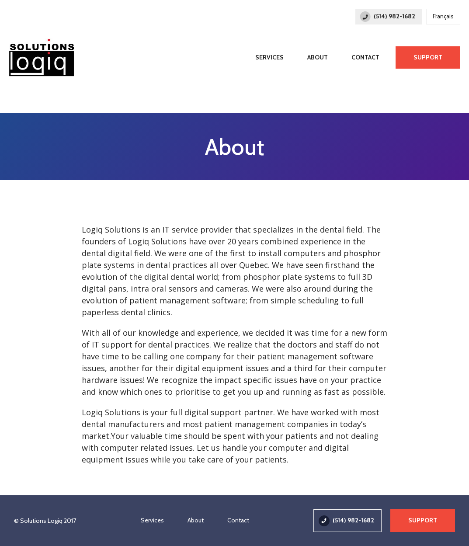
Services (269, 57)
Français (443, 16)
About (317, 57)
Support (427, 57)
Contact (365, 57)
